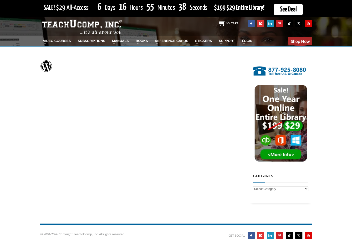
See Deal (288, 9)
